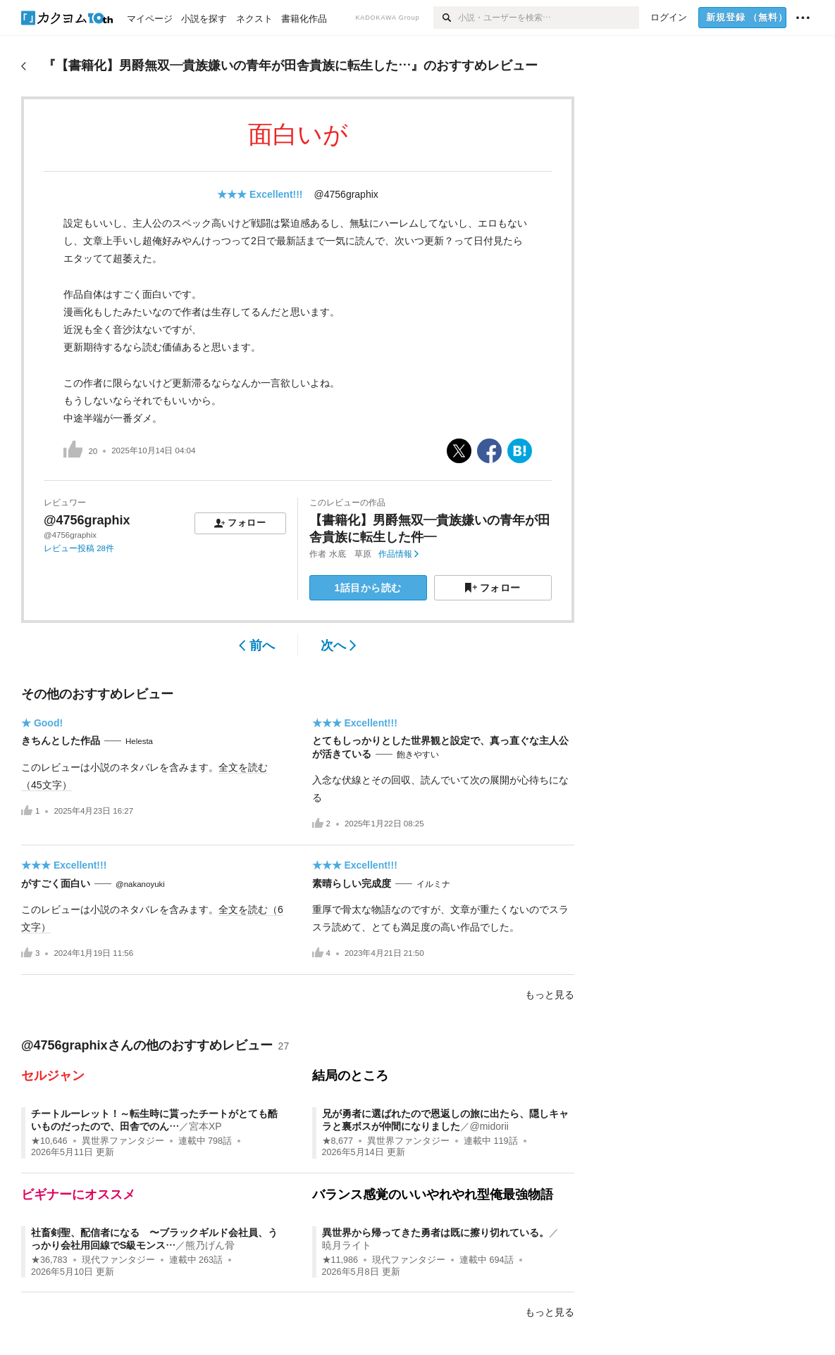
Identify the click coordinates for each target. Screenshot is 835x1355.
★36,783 (49, 1260)
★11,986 (340, 1260)
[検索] (445, 17)
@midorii (489, 1126)
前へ (257, 645)
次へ (339, 645)
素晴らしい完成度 (351, 883)
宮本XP (205, 1126)
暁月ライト (346, 1245)
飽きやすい (418, 754)
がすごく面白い (55, 883)
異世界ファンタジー (123, 1141)
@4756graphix (346, 194)
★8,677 (338, 1141)
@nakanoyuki (140, 884)
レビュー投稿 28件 (79, 548)
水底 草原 (350, 554)
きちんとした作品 (60, 740)
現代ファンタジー (118, 1260)
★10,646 (49, 1141)
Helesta (139, 741)
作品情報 (398, 554)
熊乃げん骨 (210, 1245)
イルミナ (433, 884)
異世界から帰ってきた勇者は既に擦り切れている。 (435, 1232)
